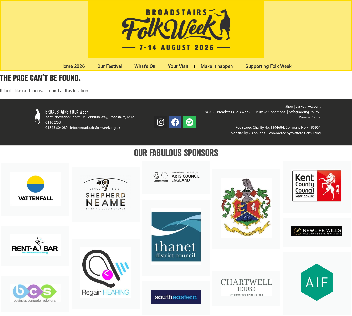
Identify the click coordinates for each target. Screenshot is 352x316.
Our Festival (109, 66)
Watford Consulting (306, 132)
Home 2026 (72, 66)
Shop (289, 106)
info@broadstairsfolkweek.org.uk (95, 127)
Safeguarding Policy (304, 111)
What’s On (144, 66)
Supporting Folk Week (268, 66)
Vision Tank (256, 132)
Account (314, 106)
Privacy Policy (310, 117)
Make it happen (217, 66)
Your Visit (178, 66)
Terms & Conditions (270, 111)
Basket (301, 106)
